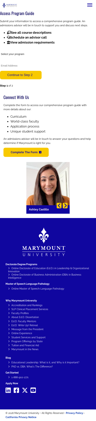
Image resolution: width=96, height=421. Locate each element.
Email (3, 60)
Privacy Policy (74, 413)
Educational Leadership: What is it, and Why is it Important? (45, 362)
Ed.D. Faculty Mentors (23, 321)
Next (65, 205)
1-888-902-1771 (19, 377)
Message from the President (27, 329)
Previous (59, 205)
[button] (26, 152)
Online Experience (21, 333)
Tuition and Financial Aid (25, 345)
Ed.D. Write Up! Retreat (24, 325)
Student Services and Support (28, 337)
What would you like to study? (15, 49)
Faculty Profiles (20, 313)
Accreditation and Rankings (26, 305)
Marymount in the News (24, 349)
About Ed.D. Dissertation (25, 317)
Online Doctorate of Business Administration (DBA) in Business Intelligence (44, 276)
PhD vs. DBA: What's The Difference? (32, 366)
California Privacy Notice (21, 417)
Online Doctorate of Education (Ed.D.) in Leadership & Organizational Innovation (48, 270)
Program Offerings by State (27, 341)
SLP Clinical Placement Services (29, 309)
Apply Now (12, 383)
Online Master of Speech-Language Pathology (37, 288)
